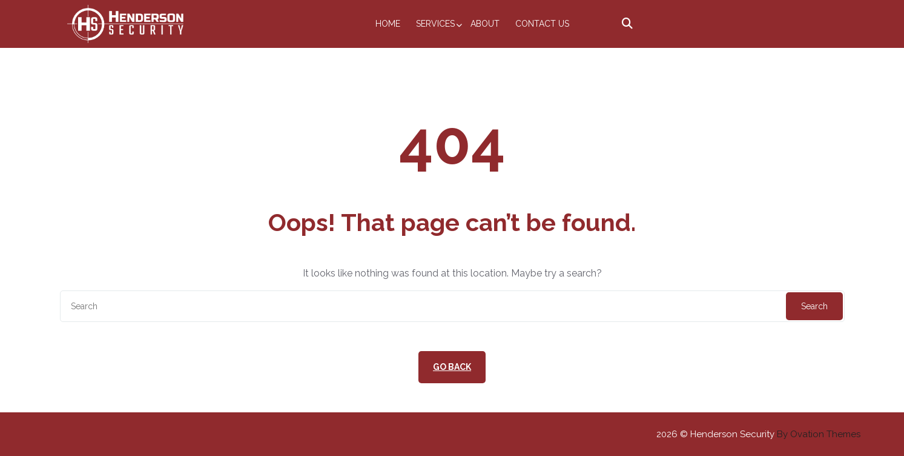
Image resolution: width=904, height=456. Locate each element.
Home (387, 24)
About (485, 24)
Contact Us (542, 24)
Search (814, 306)
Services (435, 24)
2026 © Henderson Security (758, 434)
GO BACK (452, 367)
